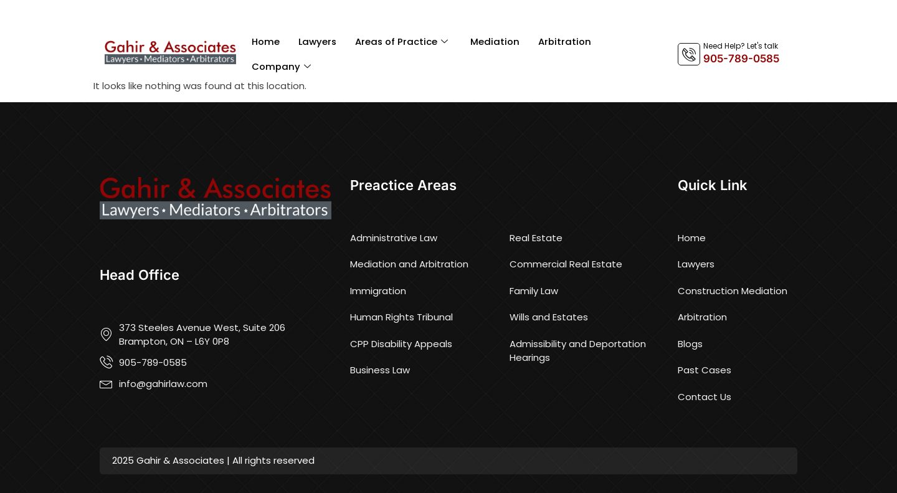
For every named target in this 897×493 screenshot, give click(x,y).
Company (281, 67)
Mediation (496, 41)
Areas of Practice (403, 42)
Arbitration (566, 41)
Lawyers (318, 41)
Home (266, 41)
